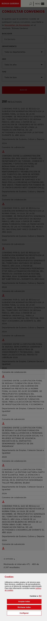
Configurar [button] (30, 613)
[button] (40, 596)
